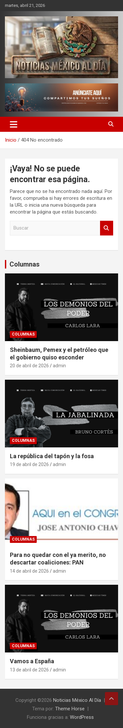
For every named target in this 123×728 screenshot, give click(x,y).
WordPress (82, 717)
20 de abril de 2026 (29, 365)
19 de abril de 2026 (29, 464)
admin (59, 365)
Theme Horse (70, 709)
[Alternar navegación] (13, 124)
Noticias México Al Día (77, 700)
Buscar (106, 228)
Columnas (25, 264)
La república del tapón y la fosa (52, 456)
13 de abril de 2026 (29, 669)
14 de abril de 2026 (29, 571)
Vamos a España (32, 661)
